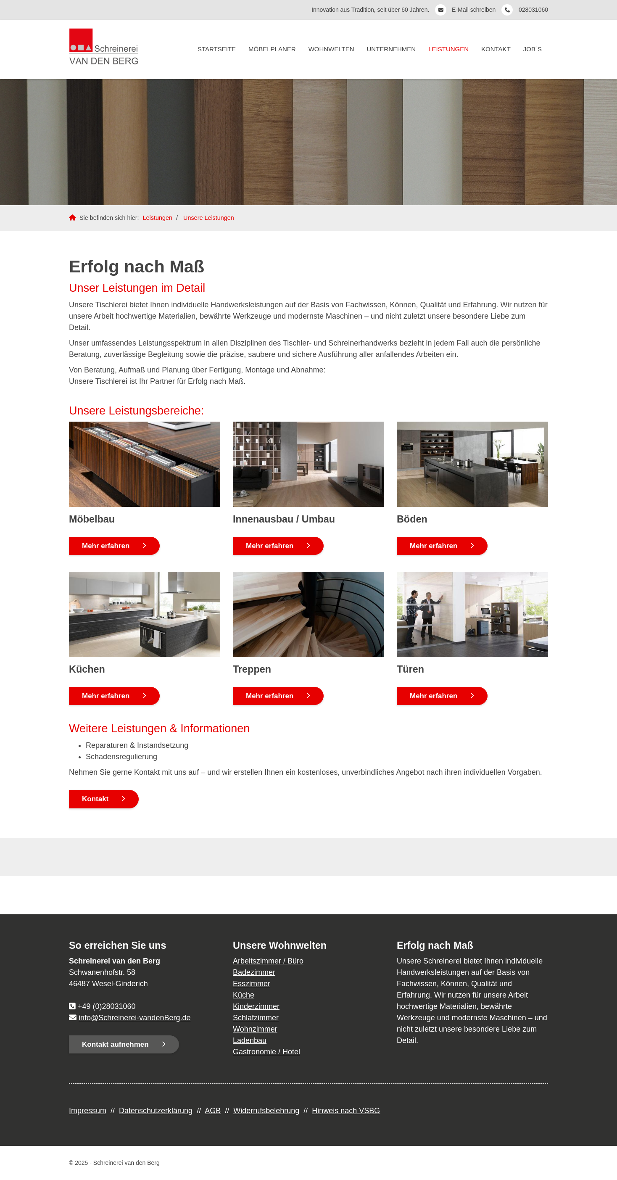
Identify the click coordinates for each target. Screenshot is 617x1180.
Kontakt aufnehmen (115, 1044)
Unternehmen (391, 49)
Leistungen (448, 49)
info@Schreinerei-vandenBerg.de (134, 1018)
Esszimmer (251, 983)
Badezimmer (254, 972)
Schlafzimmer (256, 1018)
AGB (213, 1110)
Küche (243, 995)
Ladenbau (249, 1040)
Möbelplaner (272, 49)
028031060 (533, 9)
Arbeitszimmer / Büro (268, 961)
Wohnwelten (331, 49)
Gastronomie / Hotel (266, 1052)
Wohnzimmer (255, 1029)
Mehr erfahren (105, 546)
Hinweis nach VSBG (346, 1110)
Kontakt (496, 49)
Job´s (532, 49)
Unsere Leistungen (208, 217)
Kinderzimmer (256, 1006)
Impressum (87, 1110)
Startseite (217, 49)
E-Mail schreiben (474, 9)
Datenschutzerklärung (155, 1110)
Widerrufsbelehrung (266, 1110)
